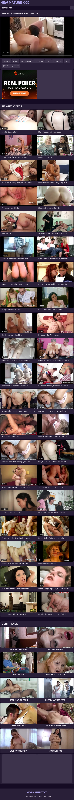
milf (16, 61)
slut (49, 61)
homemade (27, 61)
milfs (7, 66)
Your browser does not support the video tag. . (37, 37)
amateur (40, 61)
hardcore (59, 61)
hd (68, 61)
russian (16, 66)
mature (7, 61)
